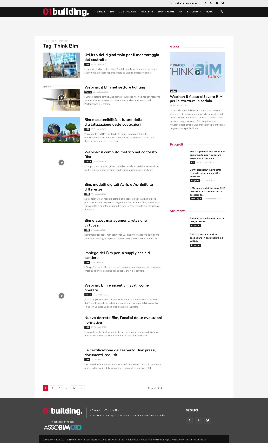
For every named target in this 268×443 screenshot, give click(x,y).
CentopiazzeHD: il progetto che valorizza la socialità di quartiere (206, 173)
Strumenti (194, 11)
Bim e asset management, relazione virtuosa (115, 223)
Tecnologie (196, 199)
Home (46, 40)
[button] (221, 12)
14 (74, 388)
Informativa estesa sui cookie (150, 415)
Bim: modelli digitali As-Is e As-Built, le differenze (118, 187)
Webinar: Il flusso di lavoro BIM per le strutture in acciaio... (196, 98)
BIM (112, 11)
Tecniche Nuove (113, 410)
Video (209, 11)
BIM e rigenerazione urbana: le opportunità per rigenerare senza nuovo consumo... (207, 155)
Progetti (146, 11)
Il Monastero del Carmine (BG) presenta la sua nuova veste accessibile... (207, 191)
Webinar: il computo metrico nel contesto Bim (120, 154)
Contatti (96, 410)
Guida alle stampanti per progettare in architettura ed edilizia (206, 238)
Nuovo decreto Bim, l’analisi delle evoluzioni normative (123, 320)
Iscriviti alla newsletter (184, 3)
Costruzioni (127, 11)
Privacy (125, 415)
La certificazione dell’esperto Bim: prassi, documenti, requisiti (120, 353)
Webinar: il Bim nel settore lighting (114, 87)
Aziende (100, 11)
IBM (192, 162)
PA (180, 11)
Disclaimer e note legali (104, 415)
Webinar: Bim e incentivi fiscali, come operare (116, 288)
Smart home (166, 11)
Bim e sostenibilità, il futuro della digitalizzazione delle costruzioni (113, 122)
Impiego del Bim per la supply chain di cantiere (117, 255)
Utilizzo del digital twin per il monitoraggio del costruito (121, 57)
